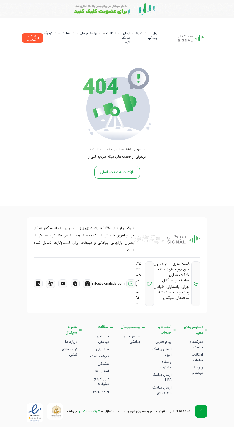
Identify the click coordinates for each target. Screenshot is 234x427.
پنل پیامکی (152, 35)
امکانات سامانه (197, 357)
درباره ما (71, 342)
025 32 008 (138, 269)
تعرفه (139, 33)
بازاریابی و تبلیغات (101, 381)
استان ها (102, 371)
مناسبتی (102, 349)
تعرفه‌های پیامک (196, 344)
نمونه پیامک (99, 356)
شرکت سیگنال (89, 411)
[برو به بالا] (201, 411)
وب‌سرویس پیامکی (132, 339)
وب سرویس (100, 391)
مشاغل (103, 364)
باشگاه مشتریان (165, 364)
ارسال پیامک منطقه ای (162, 390)
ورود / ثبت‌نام (197, 370)
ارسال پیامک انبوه (126, 38)
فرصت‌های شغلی (69, 351)
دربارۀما (48, 33)
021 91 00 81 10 (138, 292)
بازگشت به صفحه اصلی (117, 172)
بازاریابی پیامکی (103, 339)
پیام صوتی (163, 342)
